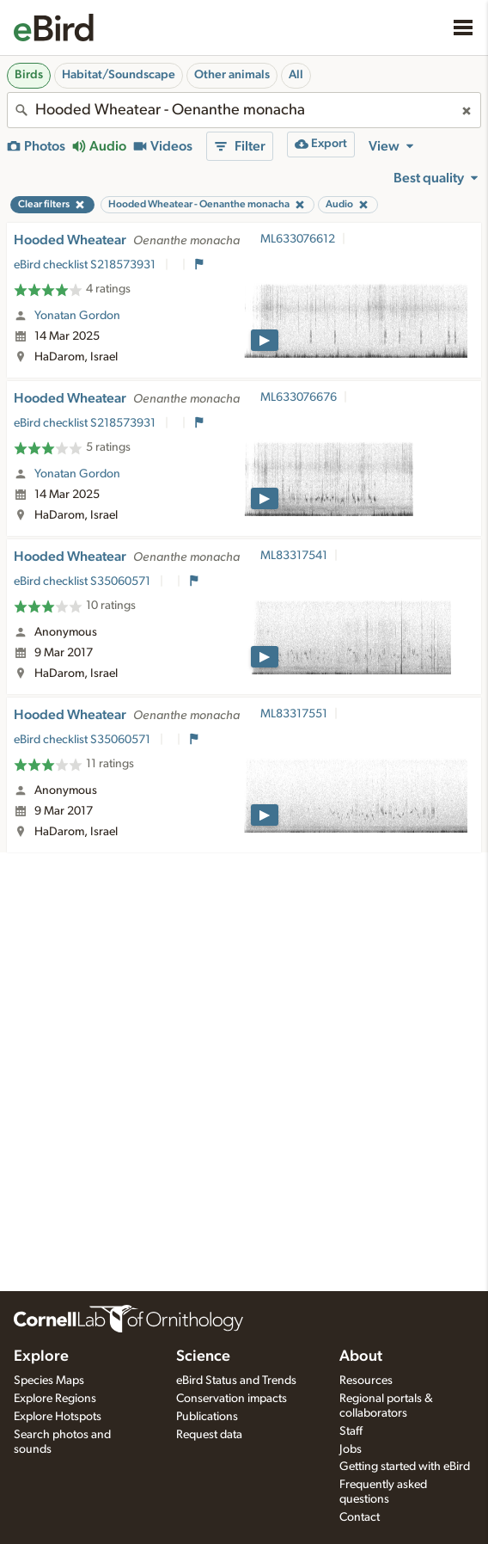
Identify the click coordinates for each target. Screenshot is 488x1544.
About (360, 1356)
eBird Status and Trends (236, 1381)
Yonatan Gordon (77, 316)
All (296, 75)
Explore (41, 1356)
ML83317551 (293, 714)
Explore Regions (55, 1399)
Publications (207, 1417)
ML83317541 (293, 556)
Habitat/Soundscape (118, 75)
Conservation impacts (231, 1399)
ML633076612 (297, 239)
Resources (366, 1381)
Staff (351, 1431)
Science (203, 1356)
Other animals (232, 75)
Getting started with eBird (404, 1467)
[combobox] (244, 110)
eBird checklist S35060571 (83, 581)
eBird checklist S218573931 (86, 265)
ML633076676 (298, 397)
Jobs (350, 1449)
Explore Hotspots (57, 1417)
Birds (29, 75)
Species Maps (49, 1381)
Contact (359, 1517)
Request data (209, 1435)
